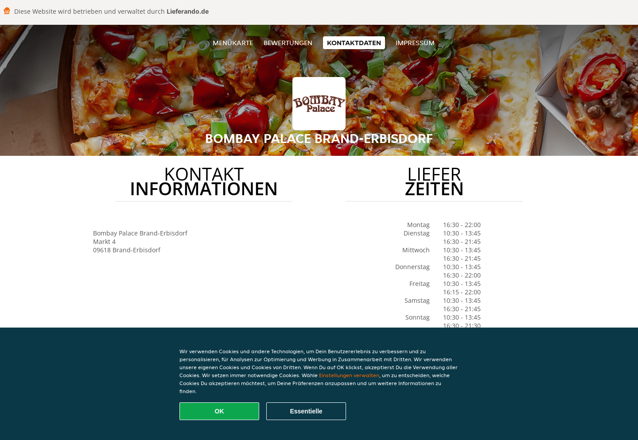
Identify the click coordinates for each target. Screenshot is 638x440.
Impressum (415, 42)
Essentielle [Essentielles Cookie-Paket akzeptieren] (306, 411)
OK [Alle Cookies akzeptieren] (219, 411)
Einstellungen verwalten (349, 375)
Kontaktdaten (354, 42)
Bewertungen (288, 42)
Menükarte (233, 42)
